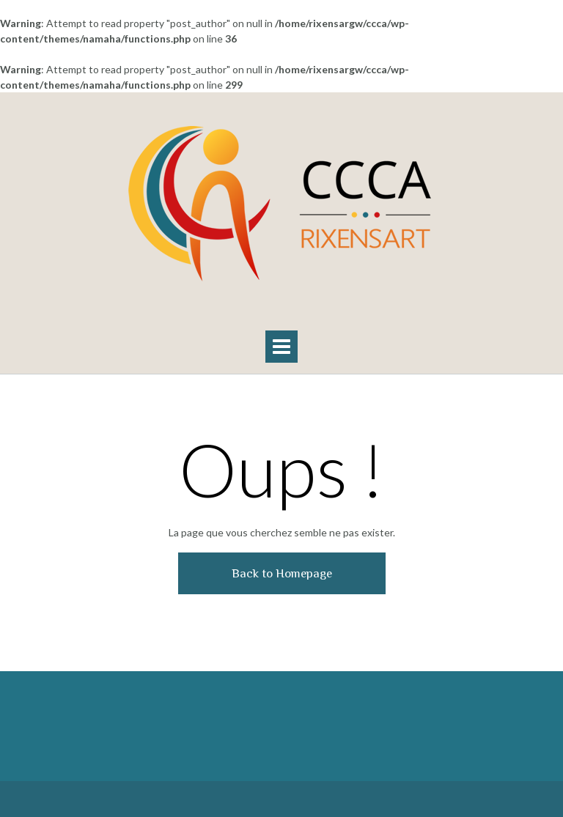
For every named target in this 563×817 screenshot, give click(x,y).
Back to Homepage (282, 573)
